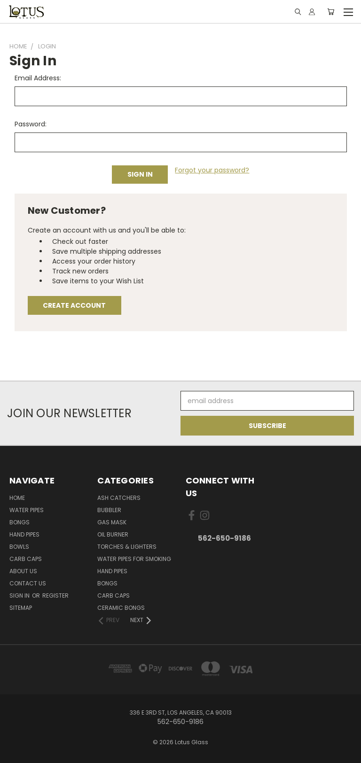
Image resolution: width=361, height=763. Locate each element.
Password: (31, 124)
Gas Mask (111, 522)
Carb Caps (25, 559)
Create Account (74, 305)
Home (17, 498)
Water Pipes (26, 510)
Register (55, 596)
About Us (23, 571)
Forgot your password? (212, 170)
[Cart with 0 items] (331, 11)
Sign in (20, 596)
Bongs (19, 522)
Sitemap (20, 608)
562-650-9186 (224, 538)
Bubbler (109, 510)
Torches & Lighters (127, 547)
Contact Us (27, 583)
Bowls (19, 547)
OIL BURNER (112, 534)
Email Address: (38, 78)
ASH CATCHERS (119, 498)
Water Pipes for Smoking (134, 559)
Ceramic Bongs (121, 608)
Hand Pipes (24, 534)
